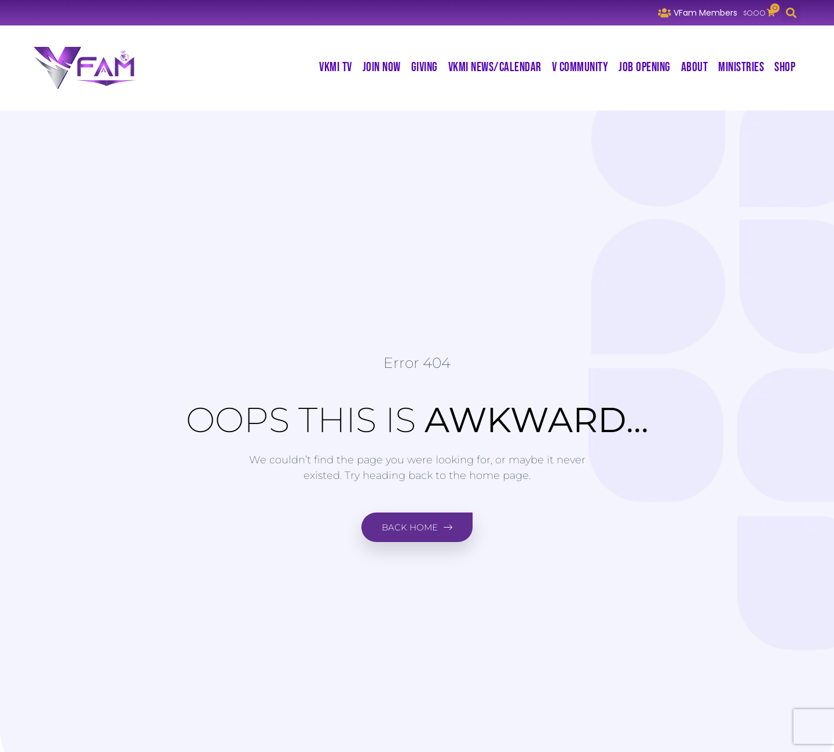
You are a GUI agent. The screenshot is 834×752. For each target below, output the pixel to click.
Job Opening (645, 67)
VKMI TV (335, 67)
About (694, 67)
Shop (784, 67)
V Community (580, 67)
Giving (424, 67)
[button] (790, 13)
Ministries (741, 67)
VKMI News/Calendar (495, 67)
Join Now (382, 67)
